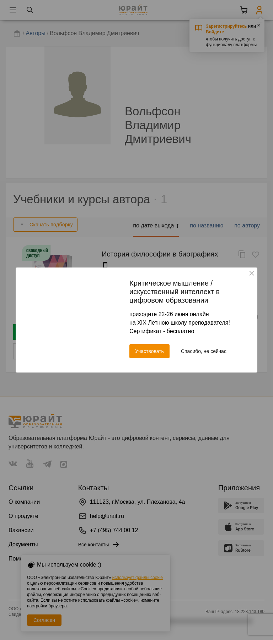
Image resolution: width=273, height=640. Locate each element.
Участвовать (149, 351)
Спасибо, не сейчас (203, 351)
